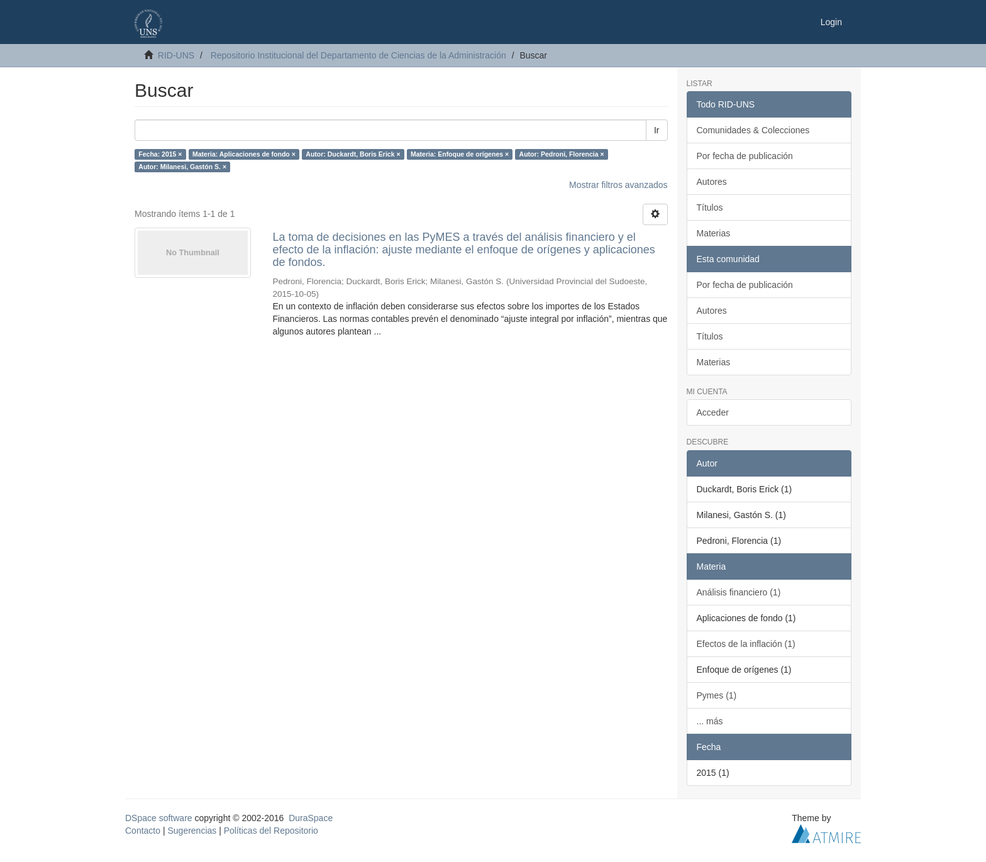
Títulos (710, 207)
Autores (712, 182)
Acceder (713, 412)
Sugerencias (191, 831)
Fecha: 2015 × (160, 154)
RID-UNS (176, 55)
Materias (714, 233)
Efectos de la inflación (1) (746, 644)
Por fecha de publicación (745, 156)
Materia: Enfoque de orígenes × (460, 154)
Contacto (142, 831)
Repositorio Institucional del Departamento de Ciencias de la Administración (358, 55)
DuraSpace (311, 818)
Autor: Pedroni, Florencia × (561, 154)
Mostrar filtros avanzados (618, 185)
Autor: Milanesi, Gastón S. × (182, 166)
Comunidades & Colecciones (753, 130)
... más (710, 721)
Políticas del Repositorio (271, 831)
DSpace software (158, 818)
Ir (657, 130)
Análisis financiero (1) (739, 592)
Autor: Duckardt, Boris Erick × (353, 154)
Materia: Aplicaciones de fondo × (244, 154)
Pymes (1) (717, 695)
